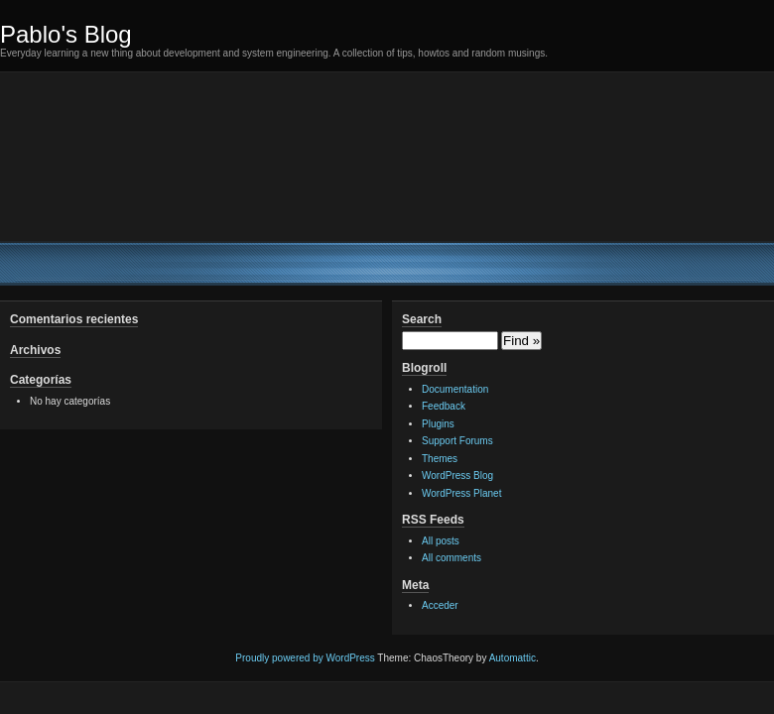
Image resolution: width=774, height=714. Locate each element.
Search (422, 319)
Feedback (443, 406)
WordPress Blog (457, 475)
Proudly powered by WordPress (304, 658)
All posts (440, 541)
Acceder (440, 605)
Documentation (455, 389)
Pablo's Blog (66, 34)
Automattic (512, 658)
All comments (451, 557)
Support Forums (457, 440)
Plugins (438, 423)
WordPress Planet (461, 493)
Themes (439, 458)
